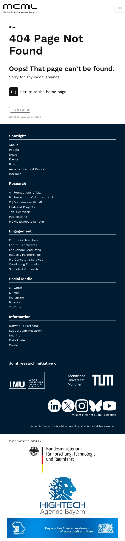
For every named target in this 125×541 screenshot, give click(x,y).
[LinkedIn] (54, 405)
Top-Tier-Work (19, 212)
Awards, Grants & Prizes (26, 169)
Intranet (15, 174)
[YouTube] (109, 405)
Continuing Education (25, 264)
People (14, 149)
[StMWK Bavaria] (62, 526)
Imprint (14, 335)
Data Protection (20, 340)
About (13, 145)
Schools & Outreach (23, 269)
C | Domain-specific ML (26, 202)
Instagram (16, 297)
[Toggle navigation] (120, 8)
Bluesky (14, 302)
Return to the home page (37, 91)
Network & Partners (23, 326)
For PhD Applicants (23, 245)
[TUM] (90, 378)
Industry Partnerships (25, 254)
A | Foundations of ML (25, 192)
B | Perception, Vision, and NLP (31, 197)
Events (13, 159)
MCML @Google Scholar (26, 221)
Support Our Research (25, 330)
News (13, 154)
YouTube (15, 307)
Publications (18, 216)
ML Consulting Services (26, 259)
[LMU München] (34, 378)
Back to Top (20, 109)
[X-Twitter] (68, 405)
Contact (15, 345)
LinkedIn (15, 292)
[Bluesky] (96, 405)
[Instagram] (82, 405)
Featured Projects (22, 207)
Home (12, 26)
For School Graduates (25, 250)
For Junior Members (23, 240)
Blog (12, 164)
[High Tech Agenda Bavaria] (62, 458)
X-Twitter (15, 288)
